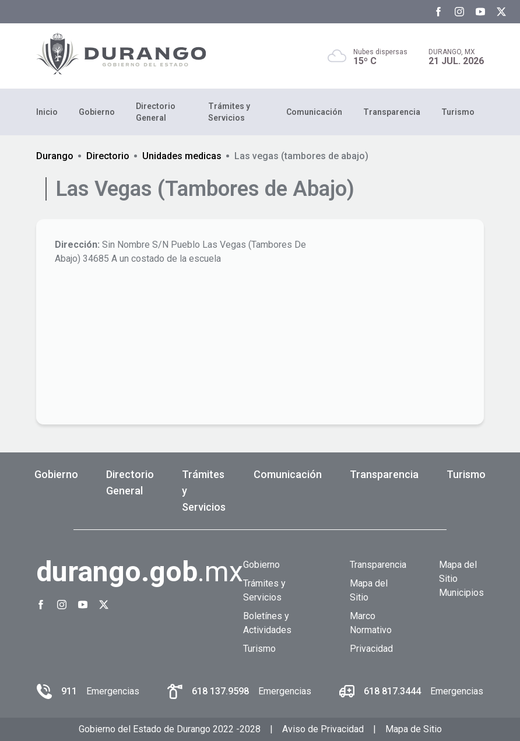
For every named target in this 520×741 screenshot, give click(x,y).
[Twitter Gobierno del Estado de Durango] (501, 11)
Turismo (458, 112)
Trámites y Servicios (229, 111)
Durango (54, 155)
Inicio (47, 112)
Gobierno (97, 112)
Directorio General (155, 111)
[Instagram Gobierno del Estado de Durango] (459, 11)
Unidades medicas (182, 155)
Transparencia (391, 112)
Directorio (107, 155)
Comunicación (314, 112)
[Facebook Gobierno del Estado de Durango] (438, 11)
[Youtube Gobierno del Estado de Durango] (480, 11)
